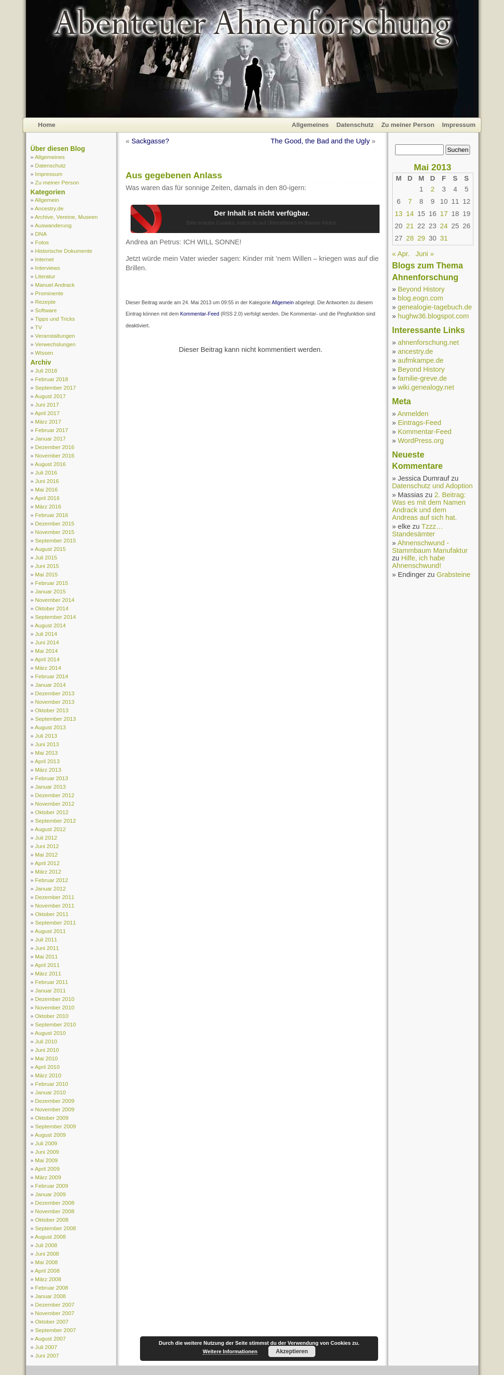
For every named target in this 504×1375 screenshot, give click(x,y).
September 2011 (55, 922)
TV (38, 327)
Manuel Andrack (54, 285)
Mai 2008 (46, 1262)
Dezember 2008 (54, 1203)
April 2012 (47, 863)
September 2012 (55, 820)
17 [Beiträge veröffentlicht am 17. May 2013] (443, 213)
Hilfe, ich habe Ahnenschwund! (418, 561)
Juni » (424, 254)
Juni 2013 (47, 744)
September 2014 (55, 617)
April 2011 (47, 965)
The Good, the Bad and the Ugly (320, 141)
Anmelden (413, 413)
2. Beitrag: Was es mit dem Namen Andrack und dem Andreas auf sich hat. (429, 506)
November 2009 (54, 1109)
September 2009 (55, 1126)
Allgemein (47, 200)
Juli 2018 (46, 370)
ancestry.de (415, 351)
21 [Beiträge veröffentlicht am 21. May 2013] (409, 226)
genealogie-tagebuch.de (435, 307)
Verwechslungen (55, 344)
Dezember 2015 (54, 523)
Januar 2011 (50, 990)
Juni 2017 (47, 404)
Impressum (458, 124)
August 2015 (50, 549)
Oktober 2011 (51, 914)
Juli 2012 (46, 837)
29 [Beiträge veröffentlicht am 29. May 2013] (421, 238)
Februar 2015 (51, 583)
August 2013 (50, 727)
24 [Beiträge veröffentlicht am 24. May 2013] (443, 226)
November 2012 (54, 803)
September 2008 (55, 1228)
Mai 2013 (46, 753)
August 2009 (50, 1135)
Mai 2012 (46, 854)
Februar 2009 (51, 1186)
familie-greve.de (422, 378)
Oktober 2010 (51, 1016)
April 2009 (47, 1169)
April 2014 (47, 659)
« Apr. (401, 254)
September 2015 (55, 540)
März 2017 (48, 421)
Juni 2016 (47, 481)
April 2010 (47, 1067)
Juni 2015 (47, 566)
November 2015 (54, 532)
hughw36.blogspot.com (433, 316)
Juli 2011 (46, 939)
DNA (41, 234)
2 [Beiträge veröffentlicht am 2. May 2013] (432, 189)
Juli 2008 (46, 1245)
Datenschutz (354, 124)
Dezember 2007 (54, 1304)
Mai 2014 (46, 651)
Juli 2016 (46, 472)
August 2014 (50, 625)
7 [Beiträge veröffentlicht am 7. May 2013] (410, 201)
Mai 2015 (46, 574)
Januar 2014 (50, 685)
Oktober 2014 (51, 608)
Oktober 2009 (51, 1118)
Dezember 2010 (54, 999)
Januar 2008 (50, 1296)
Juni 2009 (47, 1152)
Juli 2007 (46, 1347)
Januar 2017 (50, 438)
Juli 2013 (46, 736)
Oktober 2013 (51, 710)
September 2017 (55, 387)
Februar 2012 (51, 880)
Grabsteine (454, 574)
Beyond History (421, 289)
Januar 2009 (50, 1194)
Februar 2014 (51, 676)
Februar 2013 (51, 778)
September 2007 (55, 1330)
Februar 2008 (51, 1287)
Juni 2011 (47, 948)
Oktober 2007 (51, 1321)
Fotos (42, 242)
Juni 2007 (47, 1355)
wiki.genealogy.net (426, 387)
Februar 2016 (51, 515)
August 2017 (50, 396)
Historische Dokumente (63, 251)
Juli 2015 (46, 557)
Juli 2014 (46, 634)
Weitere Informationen (230, 1351)
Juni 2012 (47, 846)
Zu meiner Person (408, 124)
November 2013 (54, 702)
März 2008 (48, 1279)
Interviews (47, 268)
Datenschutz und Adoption (432, 486)
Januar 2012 (50, 888)
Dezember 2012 (54, 795)
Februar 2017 (51, 430)
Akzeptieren (292, 1351)
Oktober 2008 (51, 1220)
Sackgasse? (150, 141)
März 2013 (48, 770)
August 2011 (50, 931)
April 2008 (47, 1270)
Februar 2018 (51, 379)
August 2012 (50, 829)
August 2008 (50, 1236)
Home (47, 124)
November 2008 (54, 1211)
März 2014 (48, 668)
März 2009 (48, 1177)
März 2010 (48, 1075)
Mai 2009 (46, 1160)
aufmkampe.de (421, 360)
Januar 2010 (50, 1092)
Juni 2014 (47, 642)
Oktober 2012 (51, 812)
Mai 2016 (46, 489)
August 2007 (50, 1338)
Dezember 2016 (54, 447)
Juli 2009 (46, 1143)
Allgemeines (310, 124)
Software (46, 310)
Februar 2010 (51, 1084)
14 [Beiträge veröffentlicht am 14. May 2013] (409, 213)
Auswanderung (53, 225)
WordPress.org (421, 440)
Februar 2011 (51, 982)
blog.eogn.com (420, 298)
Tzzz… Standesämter (417, 530)
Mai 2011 (46, 956)
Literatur (45, 276)
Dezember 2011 (54, 897)
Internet (44, 259)
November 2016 (54, 455)
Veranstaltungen (55, 336)
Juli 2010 (46, 1041)
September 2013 (55, 719)
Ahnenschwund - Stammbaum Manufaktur (430, 546)
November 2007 (54, 1313)
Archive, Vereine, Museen (66, 217)
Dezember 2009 (54, 1101)
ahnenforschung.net (428, 342)
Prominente (49, 293)
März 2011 (48, 973)
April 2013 (47, 761)
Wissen (44, 353)
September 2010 (55, 1024)
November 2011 (54, 905)
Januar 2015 (50, 591)
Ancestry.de (49, 208)
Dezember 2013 (54, 693)
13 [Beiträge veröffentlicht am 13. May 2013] (398, 213)
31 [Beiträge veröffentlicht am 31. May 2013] (443, 238)
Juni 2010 (47, 1050)
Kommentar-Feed (199, 314)
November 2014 (54, 600)
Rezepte (45, 302)
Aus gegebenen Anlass (174, 175)
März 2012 (48, 871)
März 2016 (48, 506)
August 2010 (50, 1033)
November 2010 (54, 1007)
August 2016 (50, 464)
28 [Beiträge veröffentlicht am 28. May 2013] (409, 238)
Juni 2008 (47, 1253)
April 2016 (47, 498)
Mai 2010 (46, 1058)
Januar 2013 (50, 786)
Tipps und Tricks (55, 319)
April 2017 (47, 413)
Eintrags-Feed (419, 422)
